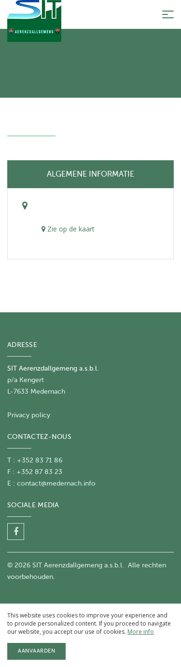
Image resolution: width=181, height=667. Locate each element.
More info (140, 632)
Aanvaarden (36, 651)
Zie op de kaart (68, 228)
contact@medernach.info (56, 483)
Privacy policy (28, 415)
